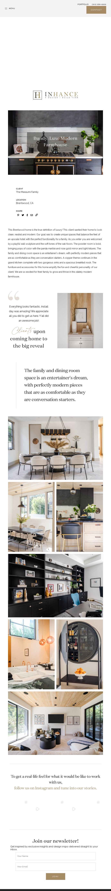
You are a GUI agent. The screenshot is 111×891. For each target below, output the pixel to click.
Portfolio (83, 4)
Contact (96, 9)
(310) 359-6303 (99, 4)
